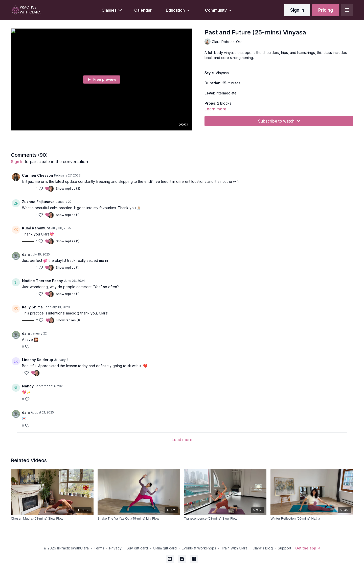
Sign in (297, 10)
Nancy (28, 386)
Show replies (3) (68, 188)
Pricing (325, 10)
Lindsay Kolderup (37, 360)
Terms (99, 548)
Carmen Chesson (37, 175)
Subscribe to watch (280, 121)
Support (284, 548)
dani (26, 254)
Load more (182, 439)
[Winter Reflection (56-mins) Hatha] (311, 518)
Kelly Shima (32, 307)
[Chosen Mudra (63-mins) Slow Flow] (52, 518)
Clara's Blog (263, 548)
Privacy (115, 548)
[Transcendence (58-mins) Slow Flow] (225, 518)
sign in (17, 161)
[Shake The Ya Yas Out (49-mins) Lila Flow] (139, 518)
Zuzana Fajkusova (38, 202)
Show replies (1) (67, 215)
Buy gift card (137, 548)
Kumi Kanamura (36, 228)
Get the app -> (308, 548)
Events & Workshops (199, 548)
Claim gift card (165, 548)
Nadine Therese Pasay (42, 281)
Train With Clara (234, 548)
